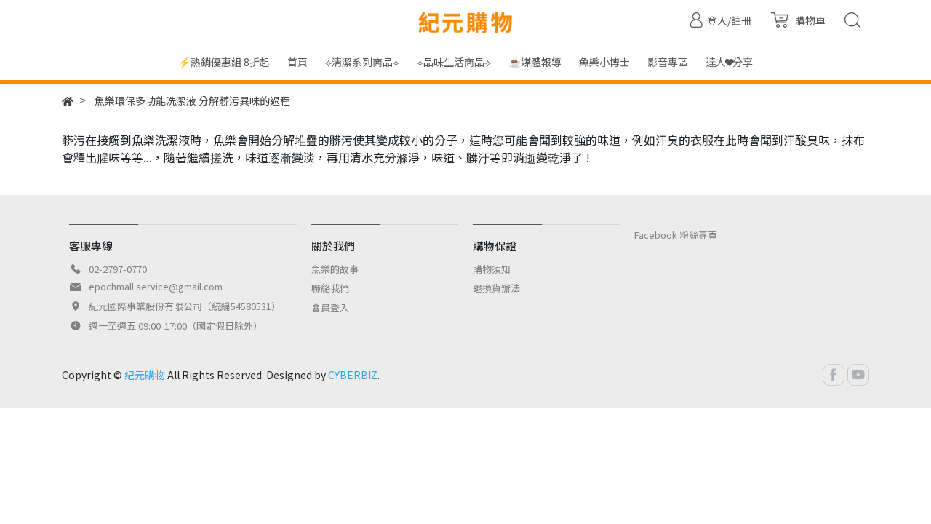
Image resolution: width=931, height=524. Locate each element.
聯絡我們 (330, 288)
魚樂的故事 (335, 269)
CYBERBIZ (352, 375)
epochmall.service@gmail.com (156, 286)
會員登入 (330, 307)
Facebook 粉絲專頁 (675, 235)
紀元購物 (144, 375)
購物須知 (492, 269)
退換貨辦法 (496, 288)
